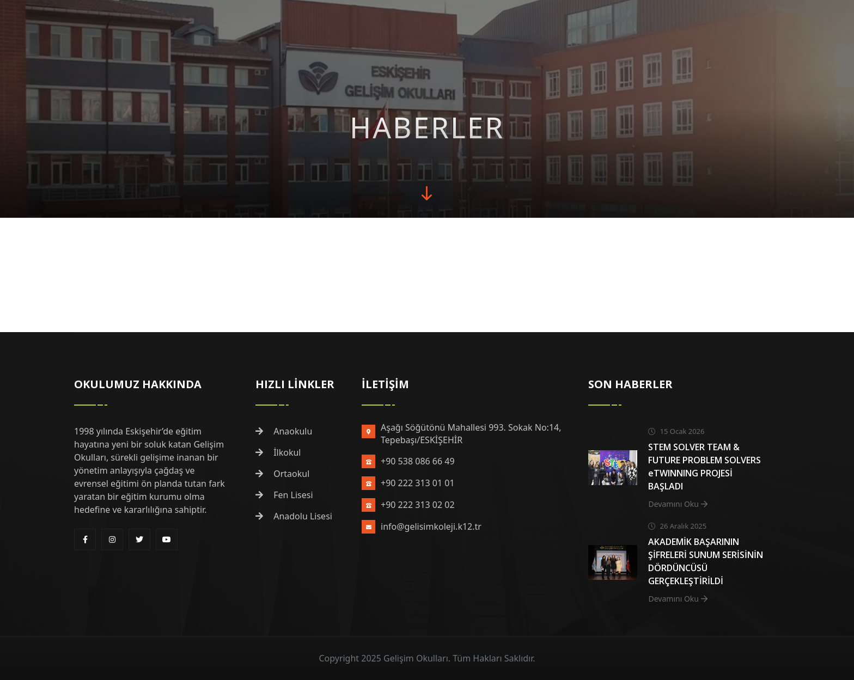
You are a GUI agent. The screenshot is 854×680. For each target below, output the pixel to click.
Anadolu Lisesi (293, 516)
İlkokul (278, 452)
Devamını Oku (677, 504)
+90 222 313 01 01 (418, 483)
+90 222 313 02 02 (418, 505)
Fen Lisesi (284, 495)
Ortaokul (282, 474)
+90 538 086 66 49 (418, 461)
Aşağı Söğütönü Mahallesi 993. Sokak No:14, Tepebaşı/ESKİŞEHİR (471, 433)
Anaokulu (283, 431)
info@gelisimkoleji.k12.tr (431, 526)
